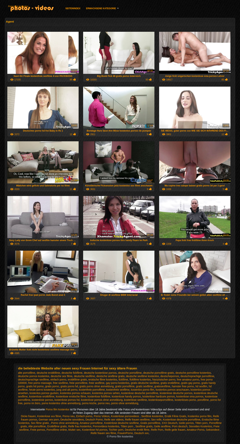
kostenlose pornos (42, 399)
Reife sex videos (113, 419)
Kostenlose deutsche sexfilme (121, 422)
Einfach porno (84, 416)
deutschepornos (169, 376)
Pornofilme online (57, 429)
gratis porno (52, 386)
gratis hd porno (35, 386)
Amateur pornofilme (91, 422)
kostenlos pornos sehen (106, 393)
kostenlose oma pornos (190, 396)
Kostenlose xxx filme (49, 416)
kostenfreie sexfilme (117, 389)
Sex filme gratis (40, 422)
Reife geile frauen (175, 429)
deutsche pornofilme (130, 372)
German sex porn (49, 419)
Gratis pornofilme (150, 422)
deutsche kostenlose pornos (100, 372)
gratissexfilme (162, 386)
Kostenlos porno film (199, 416)
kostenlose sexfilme (135, 399)
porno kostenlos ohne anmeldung (61, 403)
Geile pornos (186, 422)
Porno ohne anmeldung (64, 422)
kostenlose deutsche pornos (176, 393)
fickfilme (123, 379)
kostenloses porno (185, 399)
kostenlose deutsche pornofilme (139, 393)
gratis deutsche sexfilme (145, 382)
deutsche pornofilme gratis (158, 372)
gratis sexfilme (144, 386)
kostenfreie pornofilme (92, 389)
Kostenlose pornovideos (125, 416)
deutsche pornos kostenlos (33, 376)
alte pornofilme (26, 372)
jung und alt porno (66, 389)
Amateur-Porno (196, 429)
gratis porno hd (69, 386)
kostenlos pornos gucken (44, 393)
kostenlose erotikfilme (41, 396)
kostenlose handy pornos (126, 396)
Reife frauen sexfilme (137, 419)
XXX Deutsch (169, 422)
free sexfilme (60, 382)
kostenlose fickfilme (98, 396)
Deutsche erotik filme (137, 429)
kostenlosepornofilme (160, 399)
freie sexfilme (96, 382)
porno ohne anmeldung (124, 403)
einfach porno (58, 379)
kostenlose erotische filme (71, 396)
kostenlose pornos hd (67, 399)
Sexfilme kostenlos (152, 416)
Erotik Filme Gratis (175, 416)
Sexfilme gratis (144, 426)
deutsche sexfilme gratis (110, 376)
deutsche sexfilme (84, 376)
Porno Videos (102, 416)
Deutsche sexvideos (72, 419)
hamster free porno (183, 386)
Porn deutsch (180, 426)
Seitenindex (72, 8)
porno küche (89, 403)
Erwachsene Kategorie (101, 8)
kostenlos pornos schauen (75, 393)
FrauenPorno (125, 433)
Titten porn (201, 422)
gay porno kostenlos (117, 382)
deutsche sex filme (61, 376)
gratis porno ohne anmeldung (97, 386)
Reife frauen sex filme (103, 433)
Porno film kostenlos (18, 6)
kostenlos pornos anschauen (172, 389)
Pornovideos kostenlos (106, 426)
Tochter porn (116, 429)
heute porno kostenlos (42, 389)
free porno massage (40, 382)
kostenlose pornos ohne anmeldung (102, 399)
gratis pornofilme (125, 386)
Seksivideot (213, 429)
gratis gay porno (190, 382)
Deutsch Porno (94, 419)
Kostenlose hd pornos (94, 429)
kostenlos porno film (142, 389)
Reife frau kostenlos (79, 426)
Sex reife (156, 419)
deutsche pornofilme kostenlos (193, 372)
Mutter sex (74, 429)
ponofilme (203, 399)
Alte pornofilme (37, 426)
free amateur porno (188, 379)
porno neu (104, 403)
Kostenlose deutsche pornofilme (181, 419)
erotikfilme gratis (77, 379)
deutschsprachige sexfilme (33, 379)
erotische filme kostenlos (102, 379)
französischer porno (163, 379)
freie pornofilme (78, 382)
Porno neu (68, 416)
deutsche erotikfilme (48, 372)
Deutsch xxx (141, 433)
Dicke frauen (28, 416)
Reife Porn (157, 429)
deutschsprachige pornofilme (197, 376)
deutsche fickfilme (72, 372)
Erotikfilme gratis (57, 426)
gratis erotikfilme (170, 382)
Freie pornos (37, 429)
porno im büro (32, 403)
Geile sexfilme (162, 426)
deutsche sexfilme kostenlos (142, 376)
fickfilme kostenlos (140, 379)
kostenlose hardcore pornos (158, 396)
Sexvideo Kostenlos (200, 426)
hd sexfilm (201, 386)
